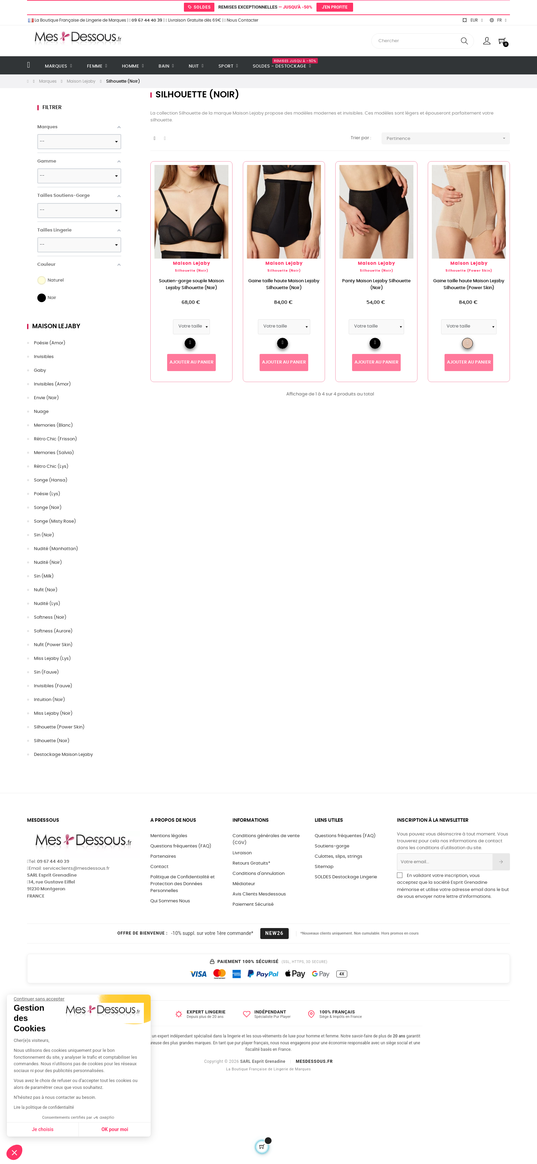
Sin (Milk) (44, 576)
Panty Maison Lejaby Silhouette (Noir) (376, 284)
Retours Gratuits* (251, 863)
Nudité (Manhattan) (56, 549)
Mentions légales (168, 836)
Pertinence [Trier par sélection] (448, 138)
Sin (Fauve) (46, 672)
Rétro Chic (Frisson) (55, 439)
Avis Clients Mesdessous (259, 894)
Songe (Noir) (48, 508)
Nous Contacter (241, 20)
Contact (159, 867)
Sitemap (324, 867)
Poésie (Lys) (47, 494)
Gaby (40, 370)
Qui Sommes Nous (170, 901)
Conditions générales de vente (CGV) (266, 839)
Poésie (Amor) (49, 343)
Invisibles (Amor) (52, 384)
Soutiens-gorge (332, 846)
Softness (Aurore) (53, 631)
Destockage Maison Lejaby (63, 754)
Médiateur (244, 884)
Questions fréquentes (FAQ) (180, 846)
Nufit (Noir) (46, 590)
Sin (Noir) (44, 535)
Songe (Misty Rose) (55, 521)
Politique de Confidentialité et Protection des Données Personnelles (182, 884)
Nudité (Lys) (47, 604)
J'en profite (335, 7)
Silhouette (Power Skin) (59, 727)
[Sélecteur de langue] (498, 20)
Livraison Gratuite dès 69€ (193, 20)
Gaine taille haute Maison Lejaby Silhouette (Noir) (284, 284)
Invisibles (44, 357)
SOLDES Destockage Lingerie (346, 877)
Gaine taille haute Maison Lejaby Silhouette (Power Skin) (468, 284)
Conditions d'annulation (259, 873)
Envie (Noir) (46, 398)
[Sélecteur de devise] (472, 20)
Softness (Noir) (50, 617)
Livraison (242, 853)
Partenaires (163, 856)
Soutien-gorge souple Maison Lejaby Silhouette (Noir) (191, 284)
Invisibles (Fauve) (53, 686)
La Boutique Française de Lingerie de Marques (76, 20)
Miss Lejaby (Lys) (52, 658)
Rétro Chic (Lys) (51, 466)
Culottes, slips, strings (338, 856)
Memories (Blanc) (53, 425)
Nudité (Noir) (48, 562)
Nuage (41, 411)
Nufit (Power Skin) (53, 645)
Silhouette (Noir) (52, 741)
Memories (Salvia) (54, 453)
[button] (14, 1152)
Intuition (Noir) (49, 700)
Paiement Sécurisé (253, 904)
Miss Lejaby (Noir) (53, 713)
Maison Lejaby (56, 326)
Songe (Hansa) (50, 480)
